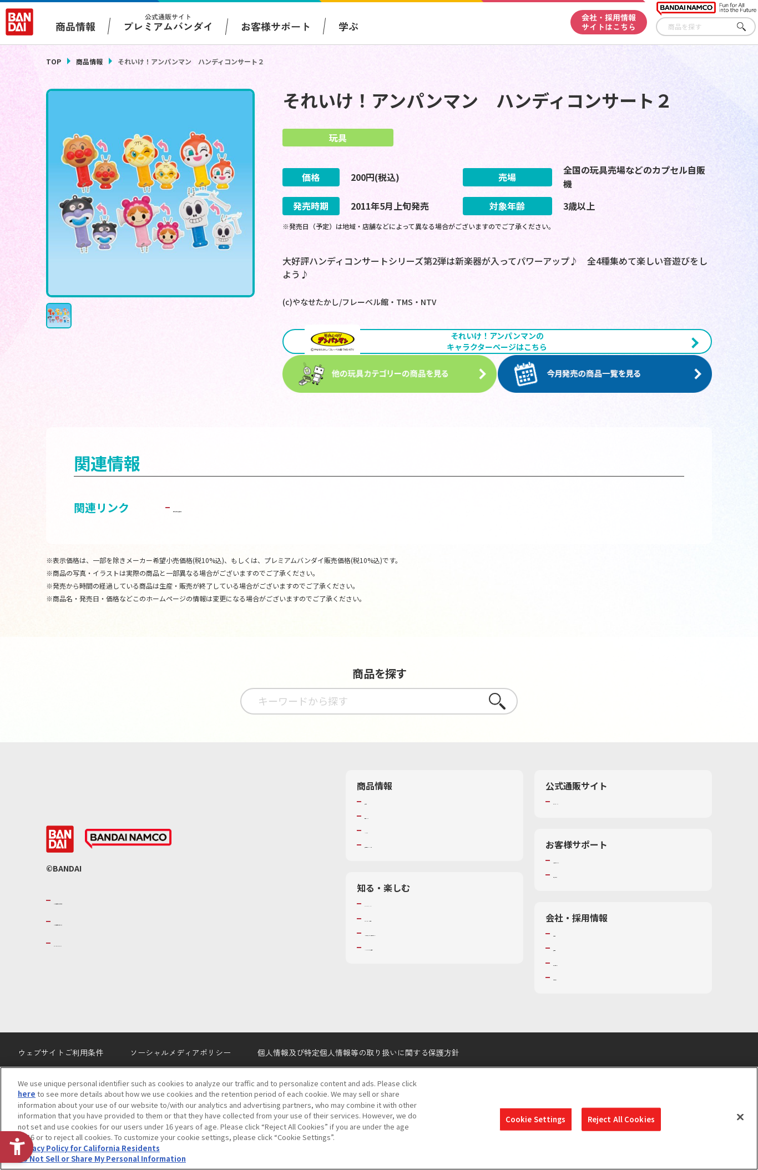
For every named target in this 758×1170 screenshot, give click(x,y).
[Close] (740, 1122)
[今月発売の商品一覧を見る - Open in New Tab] (609, 402)
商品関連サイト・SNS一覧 (408, 873)
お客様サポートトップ (589, 888)
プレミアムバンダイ (585, 829)
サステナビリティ (581, 990)
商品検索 (379, 829)
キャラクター (386, 858)
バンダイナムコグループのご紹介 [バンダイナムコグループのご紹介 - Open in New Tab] (120, 927)
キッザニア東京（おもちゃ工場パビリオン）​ (437, 960)
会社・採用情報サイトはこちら (609, 22)
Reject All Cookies (621, 1123)
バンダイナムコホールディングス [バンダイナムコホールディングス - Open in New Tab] (120, 949)
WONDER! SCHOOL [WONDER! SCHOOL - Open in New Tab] (396, 931)
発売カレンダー (390, 843)
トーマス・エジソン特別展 (408, 946)
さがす (747, 27)
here (27, 1098)
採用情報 (567, 976)
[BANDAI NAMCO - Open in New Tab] (128, 867)
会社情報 (567, 961)
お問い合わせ (575, 1005)
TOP (53, 61)
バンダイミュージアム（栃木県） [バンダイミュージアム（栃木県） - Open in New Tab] (419, 975)
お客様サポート (276, 26)
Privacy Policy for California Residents (89, 1152)
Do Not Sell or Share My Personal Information (102, 1163)
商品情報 (89, 61)
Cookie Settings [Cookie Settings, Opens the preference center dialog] (536, 1123)
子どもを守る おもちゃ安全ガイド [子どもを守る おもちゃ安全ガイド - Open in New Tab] (257, 534)
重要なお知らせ (578, 903)
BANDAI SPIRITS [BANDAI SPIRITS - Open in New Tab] (88, 970)
